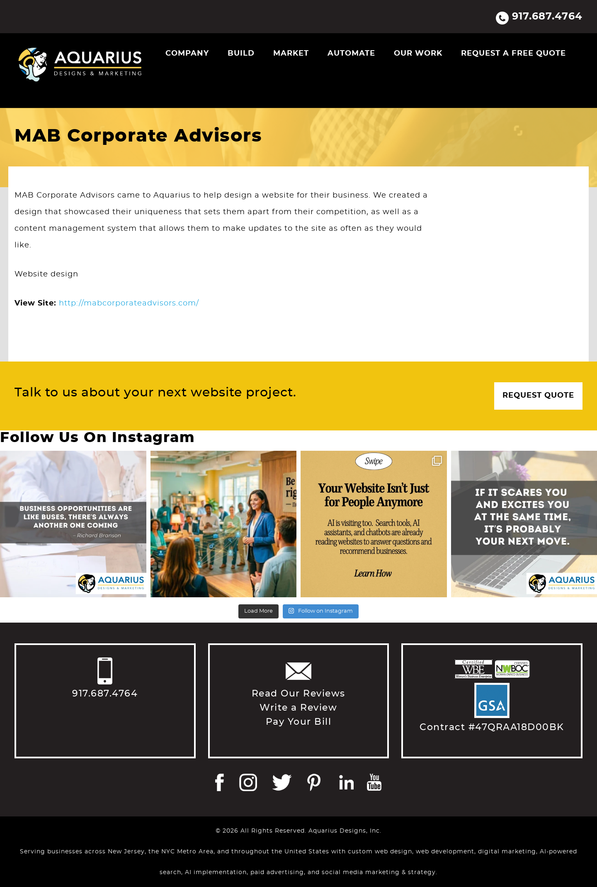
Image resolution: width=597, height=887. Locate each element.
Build (241, 53)
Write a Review (298, 707)
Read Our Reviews (298, 693)
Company (187, 53)
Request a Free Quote (513, 53)
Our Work (418, 53)
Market (291, 53)
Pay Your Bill (299, 721)
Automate (351, 53)
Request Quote (538, 395)
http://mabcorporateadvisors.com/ (129, 303)
